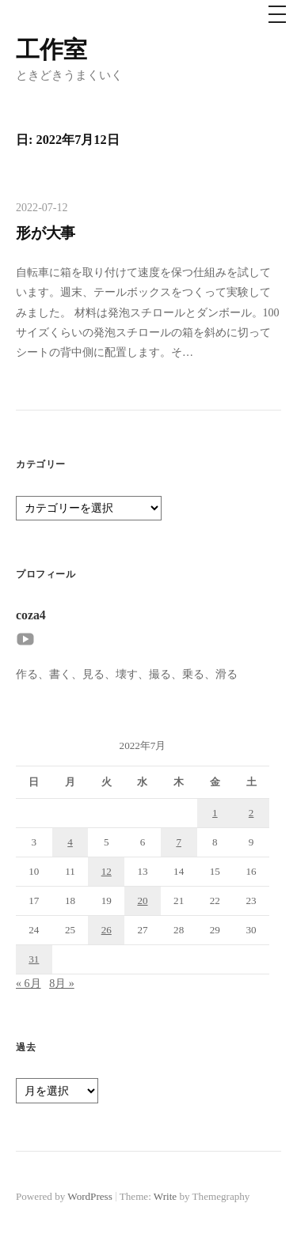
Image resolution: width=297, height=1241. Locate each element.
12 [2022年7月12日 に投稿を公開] (106, 871)
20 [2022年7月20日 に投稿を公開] (142, 900)
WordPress (89, 1196)
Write (165, 1196)
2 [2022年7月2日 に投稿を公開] (251, 813)
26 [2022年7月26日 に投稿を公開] (106, 930)
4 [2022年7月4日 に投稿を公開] (70, 842)
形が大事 (45, 233)
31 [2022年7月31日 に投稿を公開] (34, 959)
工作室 (51, 49)
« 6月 (28, 983)
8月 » (61, 983)
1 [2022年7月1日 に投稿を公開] (215, 813)
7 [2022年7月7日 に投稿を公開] (178, 842)
